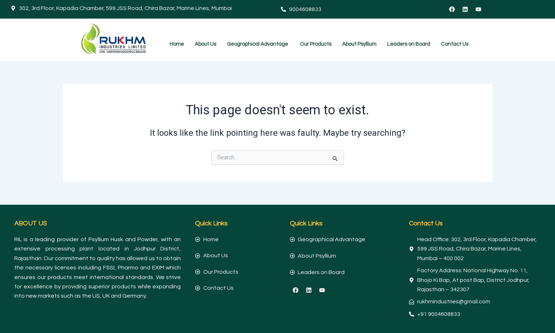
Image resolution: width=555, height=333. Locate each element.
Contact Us (454, 44)
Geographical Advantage (258, 44)
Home (177, 44)
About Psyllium (359, 44)
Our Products (315, 44)
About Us (205, 44)
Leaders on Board (408, 44)
